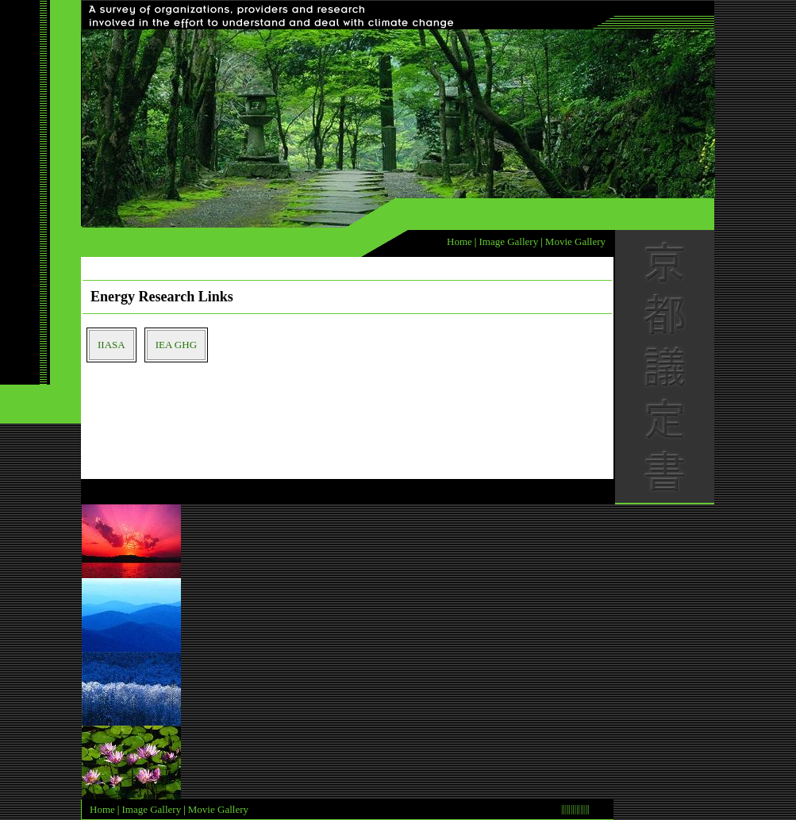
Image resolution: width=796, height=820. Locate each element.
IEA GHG (176, 345)
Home (459, 241)
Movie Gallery (575, 241)
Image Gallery (508, 241)
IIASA (111, 345)
